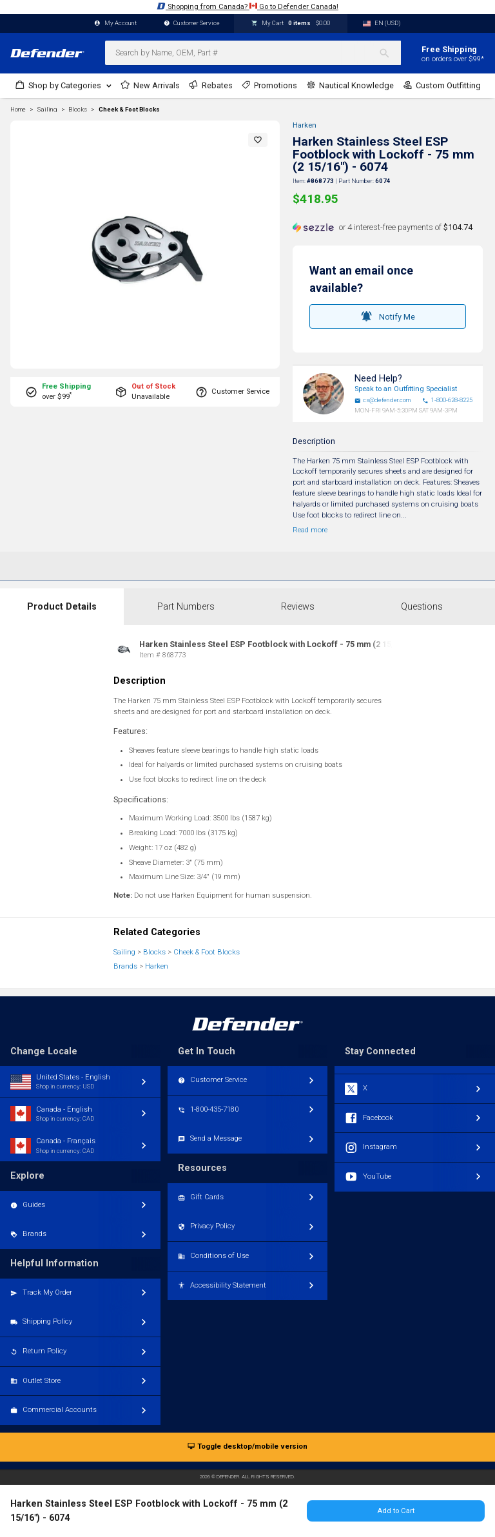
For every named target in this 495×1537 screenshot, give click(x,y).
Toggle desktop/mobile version (247, 1447)
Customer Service (192, 23)
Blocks (154, 952)
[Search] (389, 53)
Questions (422, 606)
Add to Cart (395, 1511)
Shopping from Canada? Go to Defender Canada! (247, 6)
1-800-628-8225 (447, 400)
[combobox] (253, 53)
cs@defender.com (382, 400)
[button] (257, 140)
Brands (125, 966)
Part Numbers (186, 606)
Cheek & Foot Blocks (129, 109)
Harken (304, 125)
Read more (310, 530)
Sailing (124, 952)
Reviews (298, 606)
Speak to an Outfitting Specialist (405, 389)
